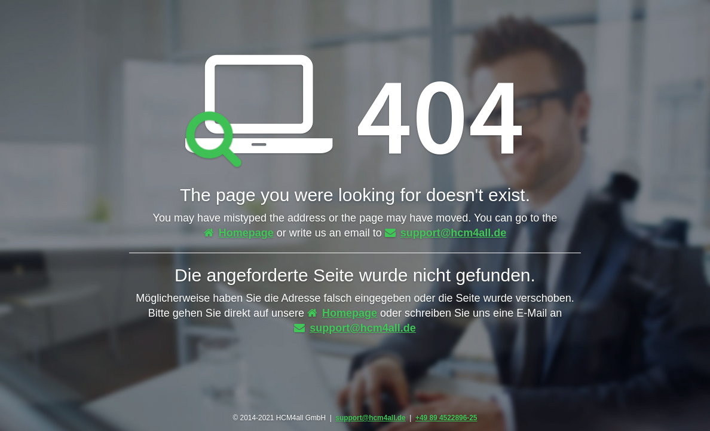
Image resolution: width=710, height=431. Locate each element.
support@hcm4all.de (446, 233)
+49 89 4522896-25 (446, 418)
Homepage (239, 233)
